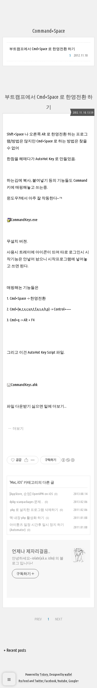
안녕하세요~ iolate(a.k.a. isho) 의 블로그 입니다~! (37, 560)
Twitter (38, 681)
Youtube (62, 681)
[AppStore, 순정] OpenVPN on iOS (31, 494)
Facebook (50, 681)
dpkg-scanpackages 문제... (26, 501)
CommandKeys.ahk (22, 384)
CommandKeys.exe (22, 219)
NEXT (59, 619)
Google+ (74, 681)
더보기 (18, 428)
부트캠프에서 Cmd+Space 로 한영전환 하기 (42, 49)
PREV (38, 619)
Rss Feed (24, 681)
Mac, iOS (16, 482)
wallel (68, 674)
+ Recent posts (15, 650)
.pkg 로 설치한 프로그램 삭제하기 (34, 509)
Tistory (44, 674)
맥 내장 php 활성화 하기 (27, 517)
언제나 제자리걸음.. (31, 551)
